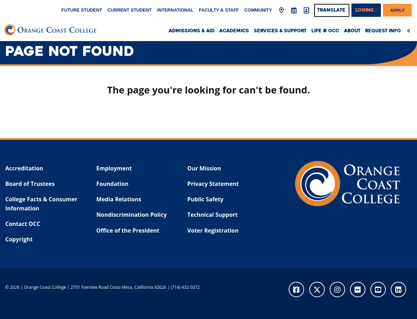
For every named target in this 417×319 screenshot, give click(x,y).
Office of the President (128, 230)
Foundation (112, 184)
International (175, 10)
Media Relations (118, 199)
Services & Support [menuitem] (280, 31)
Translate (331, 10)
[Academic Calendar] (294, 10)
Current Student (129, 10)
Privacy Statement (213, 184)
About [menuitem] (352, 31)
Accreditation (24, 168)
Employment (114, 168)
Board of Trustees (30, 184)
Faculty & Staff (219, 10)
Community (258, 10)
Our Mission (204, 168)
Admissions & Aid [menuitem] (192, 31)
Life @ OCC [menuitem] (325, 31)
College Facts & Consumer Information (41, 203)
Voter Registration (212, 230)
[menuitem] (410, 31)
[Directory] (306, 10)
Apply (397, 10)
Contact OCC (22, 224)
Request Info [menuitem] (383, 31)
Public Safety (205, 199)
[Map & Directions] (281, 10)
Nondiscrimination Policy (131, 215)
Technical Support (212, 215)
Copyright (19, 239)
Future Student (81, 10)
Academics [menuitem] (234, 31)
